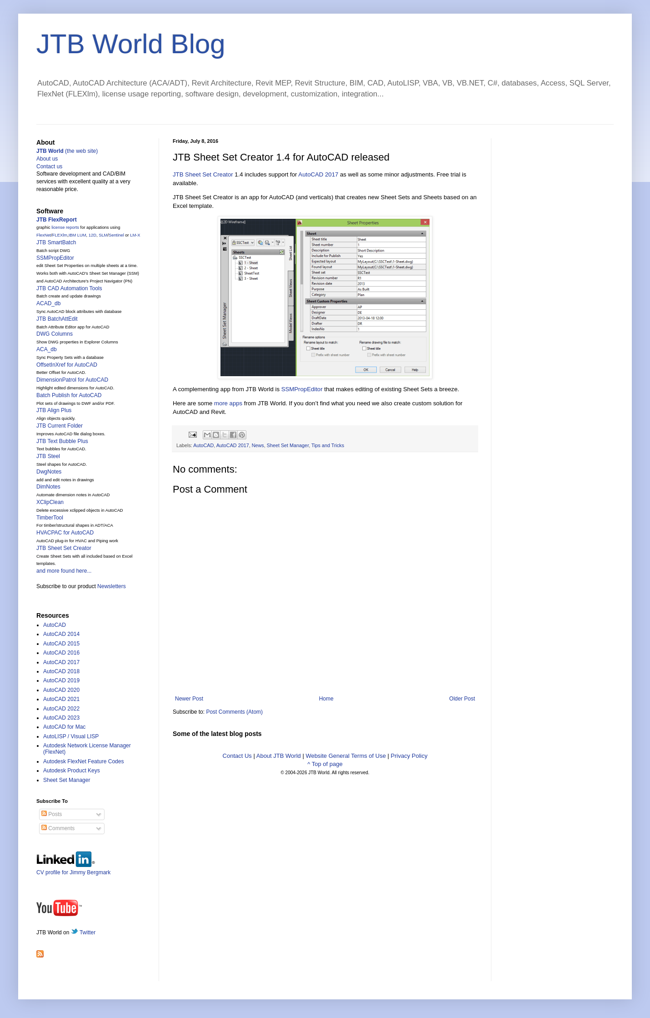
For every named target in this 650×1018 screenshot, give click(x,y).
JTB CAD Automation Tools (69, 288)
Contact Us (237, 755)
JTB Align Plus (53, 410)
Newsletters (111, 586)
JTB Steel (48, 456)
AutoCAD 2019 (61, 680)
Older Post (462, 698)
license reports (65, 227)
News (258, 445)
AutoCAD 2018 (61, 671)
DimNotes (48, 487)
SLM (103, 235)
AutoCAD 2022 (61, 709)
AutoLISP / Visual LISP (71, 736)
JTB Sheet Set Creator (203, 174)
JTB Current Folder (59, 426)
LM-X (135, 235)
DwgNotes (48, 472)
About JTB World (278, 755)
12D (92, 235)
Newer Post (189, 698)
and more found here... (63, 571)
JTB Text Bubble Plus (62, 441)
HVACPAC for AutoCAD (65, 532)
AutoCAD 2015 (61, 643)
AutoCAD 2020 (61, 690)
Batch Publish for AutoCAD (68, 395)
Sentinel (116, 235)
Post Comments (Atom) (234, 712)
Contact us (49, 166)
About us (47, 159)
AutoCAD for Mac (64, 727)
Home (326, 698)
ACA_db (46, 349)
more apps (228, 403)
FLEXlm (59, 235)
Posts (51, 814)
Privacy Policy (409, 755)
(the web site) (67, 151)
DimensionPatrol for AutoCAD (72, 380)
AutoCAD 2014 (61, 634)
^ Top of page (324, 764)
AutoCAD (203, 445)
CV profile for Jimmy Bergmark (73, 869)
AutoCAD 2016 (61, 653)
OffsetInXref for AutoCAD (66, 365)
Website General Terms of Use (345, 755)
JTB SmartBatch (56, 242)
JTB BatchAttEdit (57, 319)
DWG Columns (54, 334)
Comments (58, 828)
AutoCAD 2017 (318, 174)
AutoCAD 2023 (61, 718)
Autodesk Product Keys (71, 770)
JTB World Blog (130, 44)
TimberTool (49, 517)
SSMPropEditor (302, 389)
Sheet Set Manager (288, 445)
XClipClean (50, 502)
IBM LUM (77, 235)
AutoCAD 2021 (61, 699)
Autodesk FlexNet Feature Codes (83, 761)
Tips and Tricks (327, 445)
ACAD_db (48, 303)
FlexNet (43, 235)
